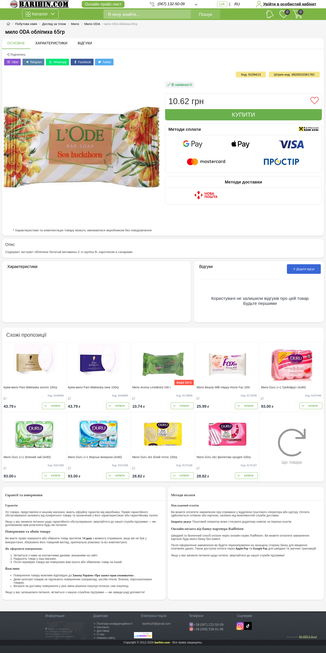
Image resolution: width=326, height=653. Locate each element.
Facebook (82, 62)
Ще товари (292, 446)
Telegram (33, 62)
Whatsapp (57, 62)
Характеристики (51, 43)
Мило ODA (92, 24)
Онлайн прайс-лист (103, 4)
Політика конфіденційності (114, 623)
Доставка (103, 630)
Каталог (40, 14)
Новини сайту (106, 637)
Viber (12, 62)
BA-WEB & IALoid (308, 636)
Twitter (104, 62)
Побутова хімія (26, 24)
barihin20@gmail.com (156, 623)
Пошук (205, 14)
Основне (16, 43)
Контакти (103, 627)
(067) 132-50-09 (171, 4)
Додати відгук (304, 269)
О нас (100, 634)
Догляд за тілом (54, 24)
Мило (75, 24)
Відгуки (85, 43)
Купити (243, 114)
